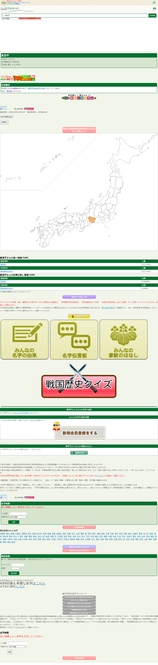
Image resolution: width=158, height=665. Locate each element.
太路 (15, 539)
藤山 (97, 536)
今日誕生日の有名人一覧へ (79, 609)
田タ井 (39, 534)
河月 (73, 534)
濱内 (134, 536)
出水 (143, 536)
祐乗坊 (59, 534)
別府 (44, 534)
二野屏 (60, 536)
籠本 (35, 536)
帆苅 (13, 542)
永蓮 (132, 539)
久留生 (18, 534)
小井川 (129, 536)
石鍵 (53, 534)
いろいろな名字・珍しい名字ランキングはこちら (79, 597)
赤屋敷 (2, 534)
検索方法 (5, 517)
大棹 (74, 536)
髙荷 (111, 539)
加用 (34, 534)
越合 (44, 539)
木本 (139, 536)
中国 (110, 536)
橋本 (150, 539)
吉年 (141, 539)
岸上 (123, 536)
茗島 (140, 534)
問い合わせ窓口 (108, 308)
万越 (102, 539)
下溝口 (53, 539)
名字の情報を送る (6, 117)
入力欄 (4, 513)
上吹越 (87, 539)
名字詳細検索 (79, 527)
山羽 (78, 534)
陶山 (8, 534)
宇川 (88, 536)
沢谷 (30, 539)
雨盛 (125, 534)
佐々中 (146, 534)
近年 (3, 91)
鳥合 (35, 539)
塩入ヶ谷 (41, 536)
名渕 (128, 539)
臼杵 (114, 536)
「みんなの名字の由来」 (21, 413)
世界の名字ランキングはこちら (79, 613)
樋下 (94, 534)
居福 (9, 542)
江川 (119, 536)
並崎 (26, 536)
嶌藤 (69, 534)
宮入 (83, 536)
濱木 (116, 534)
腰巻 (106, 536)
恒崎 (4, 539)
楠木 (152, 536)
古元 (92, 536)
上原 (146, 539)
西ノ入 (16, 536)
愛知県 (9, 91)
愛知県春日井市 (7, 271)
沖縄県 (14, 88)
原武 (106, 539)
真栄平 (37, 88)
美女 (70, 536)
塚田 (64, 534)
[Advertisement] (66, 35)
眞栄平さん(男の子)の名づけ (79, 547)
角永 (130, 534)
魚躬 (47, 536)
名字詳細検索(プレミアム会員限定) (30, 18)
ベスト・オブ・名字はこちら (79, 600)
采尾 (97, 539)
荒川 (148, 536)
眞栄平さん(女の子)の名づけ (79, 550)
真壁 (29, 88)
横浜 (103, 534)
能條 (49, 534)
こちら (99, 476)
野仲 (11, 536)
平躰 (112, 534)
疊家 (82, 534)
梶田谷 (72, 539)
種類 (3, 568)
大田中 (10, 539)
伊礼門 (60, 539)
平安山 (66, 539)
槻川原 (5, 536)
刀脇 (115, 539)
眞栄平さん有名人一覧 (79, 297)
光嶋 (98, 534)
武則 (48, 539)
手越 (107, 534)
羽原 (52, 536)
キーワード (6, 565)
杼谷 (121, 534)
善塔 (30, 536)
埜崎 (137, 539)
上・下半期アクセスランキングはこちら (79, 606)
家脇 (78, 539)
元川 (79, 536)
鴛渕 (151, 534)
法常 (65, 536)
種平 (21, 536)
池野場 (24, 534)
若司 (89, 534)
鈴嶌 (82, 539)
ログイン (33, 420)
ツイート (3, 106)
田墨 (39, 539)
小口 (93, 539)
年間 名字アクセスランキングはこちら (79, 603)
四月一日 (121, 539)
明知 (4, 542)
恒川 (101, 536)
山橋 (20, 539)
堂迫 (29, 534)
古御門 (135, 534)
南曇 (12, 534)
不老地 (25, 539)
